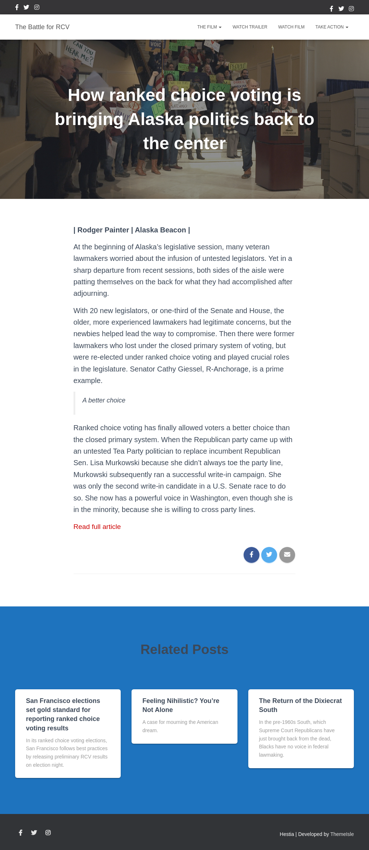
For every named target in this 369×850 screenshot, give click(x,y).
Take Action (331, 27)
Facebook (17, 8)
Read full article (98, 526)
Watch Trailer (249, 27)
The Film (209, 27)
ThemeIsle (342, 834)
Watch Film (291, 27)
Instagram (36, 8)
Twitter (26, 8)
